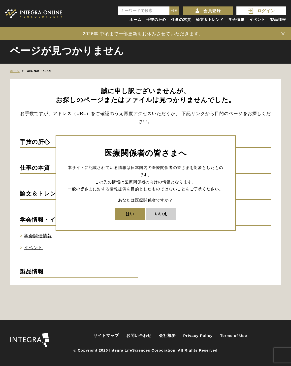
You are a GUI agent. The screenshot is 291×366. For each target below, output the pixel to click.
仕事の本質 (181, 19)
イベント (257, 19)
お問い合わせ (139, 335)
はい (130, 214)
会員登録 (212, 11)
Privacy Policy (198, 335)
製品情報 (278, 19)
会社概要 (167, 335)
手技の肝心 (156, 19)
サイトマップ (106, 335)
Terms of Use (233, 335)
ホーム (135, 19)
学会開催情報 (38, 235)
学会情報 (236, 19)
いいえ (161, 214)
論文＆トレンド (210, 19)
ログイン (266, 11)
